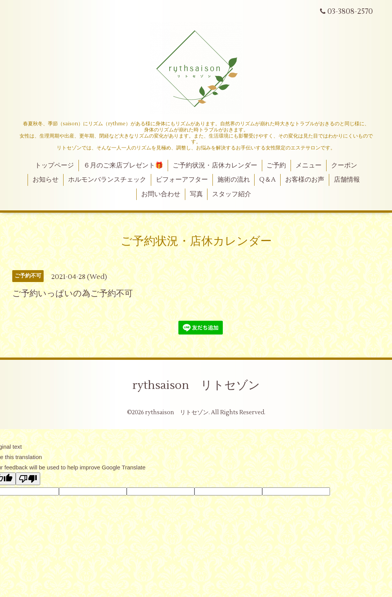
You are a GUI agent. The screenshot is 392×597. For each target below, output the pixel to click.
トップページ (54, 165)
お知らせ (46, 179)
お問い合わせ (160, 194)
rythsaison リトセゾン (196, 385)
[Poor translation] (28, 478)
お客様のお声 (304, 179)
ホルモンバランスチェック (107, 179)
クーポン (344, 165)
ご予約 (276, 165)
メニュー (309, 165)
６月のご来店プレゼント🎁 (123, 165)
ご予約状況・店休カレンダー (215, 165)
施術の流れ (233, 179)
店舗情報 (347, 179)
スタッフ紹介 (231, 194)
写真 (196, 194)
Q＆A (267, 179)
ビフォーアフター (182, 179)
